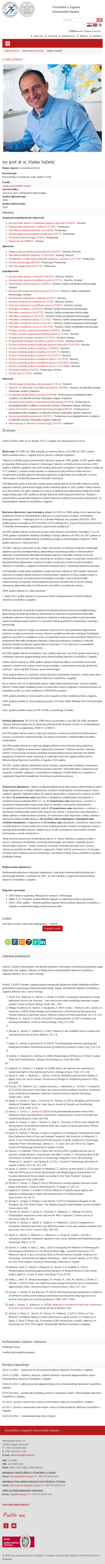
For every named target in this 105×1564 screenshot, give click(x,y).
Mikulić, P (13, 1111)
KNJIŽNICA (97, 36)
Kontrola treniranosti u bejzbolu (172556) (31, 301)
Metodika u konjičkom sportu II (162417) (30, 323)
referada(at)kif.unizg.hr (22, 1476)
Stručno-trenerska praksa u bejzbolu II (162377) (34, 351)
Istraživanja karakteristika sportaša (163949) (32, 394)
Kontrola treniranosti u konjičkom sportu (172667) (35, 305)
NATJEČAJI (52, 36)
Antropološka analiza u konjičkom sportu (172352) (35, 280)
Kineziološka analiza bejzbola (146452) (30, 283)
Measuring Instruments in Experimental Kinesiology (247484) (41, 401)
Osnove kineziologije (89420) (24, 262)
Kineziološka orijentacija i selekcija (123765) (32, 226)
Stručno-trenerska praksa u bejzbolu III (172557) (34, 355)
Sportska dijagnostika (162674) (25, 265)
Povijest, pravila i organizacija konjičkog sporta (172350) (38, 333)
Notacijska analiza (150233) (24, 369)
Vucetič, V (25, 1111)
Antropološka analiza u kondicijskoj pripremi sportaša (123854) (42, 223)
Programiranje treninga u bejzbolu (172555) (32, 337)
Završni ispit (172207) (20, 373)
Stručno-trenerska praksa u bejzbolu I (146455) (34, 348)
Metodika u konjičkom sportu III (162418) (31, 326)
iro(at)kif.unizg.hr (18, 1494)
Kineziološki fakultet (46, 1430)
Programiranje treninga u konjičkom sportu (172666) (36, 340)
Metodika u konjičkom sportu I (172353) (30, 319)
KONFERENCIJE (68, 36)
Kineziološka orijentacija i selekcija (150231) (32, 297)
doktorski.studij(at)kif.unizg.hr (25, 1485)
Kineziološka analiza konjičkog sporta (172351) (34, 290)
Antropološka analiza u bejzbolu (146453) (31, 276)
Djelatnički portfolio (33, 50)
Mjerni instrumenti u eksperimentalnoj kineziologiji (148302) (40, 409)
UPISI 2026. (39, 36)
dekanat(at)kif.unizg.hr (22, 1455)
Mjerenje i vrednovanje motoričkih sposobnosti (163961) (38, 387)
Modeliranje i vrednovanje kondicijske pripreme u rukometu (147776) (45, 258)
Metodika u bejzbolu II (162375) (26, 312)
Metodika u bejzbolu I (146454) (25, 308)
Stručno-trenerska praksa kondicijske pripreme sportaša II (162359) (44, 344)
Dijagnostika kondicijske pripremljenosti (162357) (35, 251)
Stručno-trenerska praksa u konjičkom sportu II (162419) (39, 362)
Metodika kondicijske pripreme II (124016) (31, 230)
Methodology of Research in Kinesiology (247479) (35, 423)
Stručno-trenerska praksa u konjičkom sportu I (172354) (38, 359)
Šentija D (36, 1111)
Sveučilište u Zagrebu (18, 1430)
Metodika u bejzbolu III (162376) (26, 316)
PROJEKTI (84, 36)
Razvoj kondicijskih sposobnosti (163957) (30, 416)
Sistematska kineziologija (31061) (27, 237)
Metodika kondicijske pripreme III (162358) (31, 255)
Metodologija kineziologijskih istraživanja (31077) (35, 233)
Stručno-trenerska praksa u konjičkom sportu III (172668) (39, 366)
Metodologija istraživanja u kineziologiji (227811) (35, 383)
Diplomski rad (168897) (21, 241)
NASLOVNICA (12, 50)
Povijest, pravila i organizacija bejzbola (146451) (34, 330)
